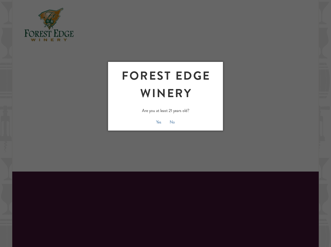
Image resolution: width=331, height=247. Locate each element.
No (172, 122)
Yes (158, 122)
